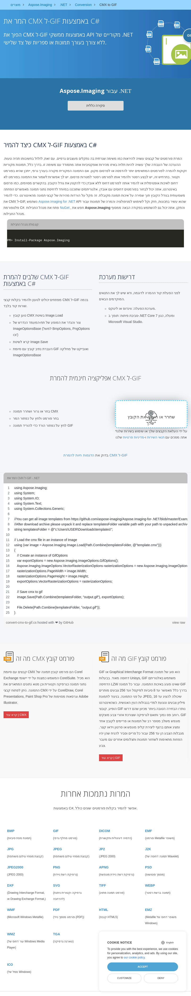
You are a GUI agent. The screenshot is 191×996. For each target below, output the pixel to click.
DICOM (104, 823)
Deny (161, 978)
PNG (56, 859)
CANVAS (152, 926)
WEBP (150, 878)
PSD (148, 859)
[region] (95, 550)
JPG (10, 841)
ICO (10, 957)
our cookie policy (134, 957)
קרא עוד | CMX (16, 711)
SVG (56, 878)
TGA (56, 926)
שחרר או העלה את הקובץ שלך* (151, 420)
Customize (124, 978)
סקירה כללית (95, 105)
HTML (103, 902)
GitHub (68, 622)
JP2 (102, 841)
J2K (148, 841)
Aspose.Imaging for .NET (56, 201)
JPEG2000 (15, 859)
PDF (56, 902)
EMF (148, 823)
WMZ (11, 926)
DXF (10, 878)
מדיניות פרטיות (133, 437)
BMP (10, 823)
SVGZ (103, 926)
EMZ (148, 902)
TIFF (102, 878)
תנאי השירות (156, 437)
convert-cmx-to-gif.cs (21, 622)
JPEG (57, 841)
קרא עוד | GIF (110, 754)
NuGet (64, 208)
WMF (11, 902)
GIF (55, 823)
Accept (142, 966)
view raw (178, 622)
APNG (103, 859)
